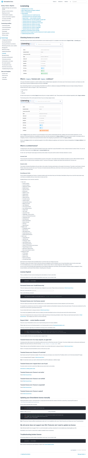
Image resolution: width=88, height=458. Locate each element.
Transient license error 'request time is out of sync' (32, 22)
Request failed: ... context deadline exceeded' (31, 18)
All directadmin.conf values (7, 61)
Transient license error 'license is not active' (31, 24)
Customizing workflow (6, 23)
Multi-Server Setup (5, 49)
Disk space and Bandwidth (7, 57)
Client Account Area (69, 288)
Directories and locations (7, 66)
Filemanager (4, 31)
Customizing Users (6, 29)
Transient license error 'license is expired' (30, 28)
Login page (4, 77)
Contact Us (60, 1)
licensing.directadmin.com (59, 325)
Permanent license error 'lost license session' (31, 16)
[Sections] (67, 1)
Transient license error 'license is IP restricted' (31, 21)
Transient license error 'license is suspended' (31, 27)
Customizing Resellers (6, 27)
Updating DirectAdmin (6, 51)
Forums (55, 1)
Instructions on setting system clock (27, 368)
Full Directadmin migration (7, 14)
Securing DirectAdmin (6, 42)
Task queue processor (6, 59)
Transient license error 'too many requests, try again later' (34, 19)
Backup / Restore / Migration (7, 5)
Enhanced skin (5, 75)
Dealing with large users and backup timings (9, 8)
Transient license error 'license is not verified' (31, 25)
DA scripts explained (6, 63)
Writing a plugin (5, 35)
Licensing (4, 53)
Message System (5, 55)
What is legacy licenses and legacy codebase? (30, 10)
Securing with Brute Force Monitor (9, 43)
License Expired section (49, 444)
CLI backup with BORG (6, 18)
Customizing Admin (6, 25)
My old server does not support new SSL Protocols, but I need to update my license (38, 32)
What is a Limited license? (26, 11)
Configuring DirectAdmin (7, 40)
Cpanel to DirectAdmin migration (8, 16)
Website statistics (5, 33)
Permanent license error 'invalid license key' (31, 15)
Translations (4, 79)
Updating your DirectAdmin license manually (30, 30)
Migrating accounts (6, 13)
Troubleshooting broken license (27, 33)
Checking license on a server (27, 8)
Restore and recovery (6, 20)
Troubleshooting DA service (7, 68)
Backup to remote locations (7, 11)
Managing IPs (5, 47)
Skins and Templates (6, 71)
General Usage (4, 37)
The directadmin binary (6, 64)
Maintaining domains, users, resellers (9, 45)
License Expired (24, 13)
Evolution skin (5, 73)
